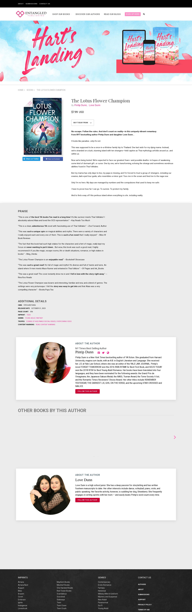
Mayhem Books (63, 548)
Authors (142, 550)
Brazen (21, 559)
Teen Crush (61, 574)
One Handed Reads (65, 554)
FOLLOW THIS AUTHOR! (87, 391)
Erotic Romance (104, 551)
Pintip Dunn (81, 105)
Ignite (20, 568)
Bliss (20, 557)
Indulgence (22, 571)
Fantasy (39, 318)
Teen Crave (61, 571)
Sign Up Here (133, 14)
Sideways (61, 565)
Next (175, 437)
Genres (102, 543)
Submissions (31, 4)
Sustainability (144, 586)
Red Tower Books (64, 557)
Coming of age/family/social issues (41, 321)
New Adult (102, 565)
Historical (102, 557)
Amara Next (23, 551)
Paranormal (103, 568)
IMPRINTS (23, 543)
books (31, 90)
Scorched (61, 562)
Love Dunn (95, 105)
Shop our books (61, 14)
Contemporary (104, 548)
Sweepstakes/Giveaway (148, 580)
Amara (21, 548)
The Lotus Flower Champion (51, 90)
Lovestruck (22, 574)
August (21, 554)
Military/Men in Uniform (108, 559)
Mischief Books (63, 551)
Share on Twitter (31, 159)
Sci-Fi (100, 571)
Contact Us (44, 4)
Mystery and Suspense (107, 562)
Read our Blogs (112, 14)
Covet (20, 562)
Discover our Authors (88, 14)
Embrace (22, 565)
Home (21, 90)
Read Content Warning (45, 325)
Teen (29, 315)
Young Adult (30, 318)
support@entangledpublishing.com (161, 602)
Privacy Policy (145, 570)
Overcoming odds (63, 321)
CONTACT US (144, 543)
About (21, 4)
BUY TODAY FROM (82, 123)
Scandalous (62, 559)
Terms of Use (144, 575)
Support (142, 565)
